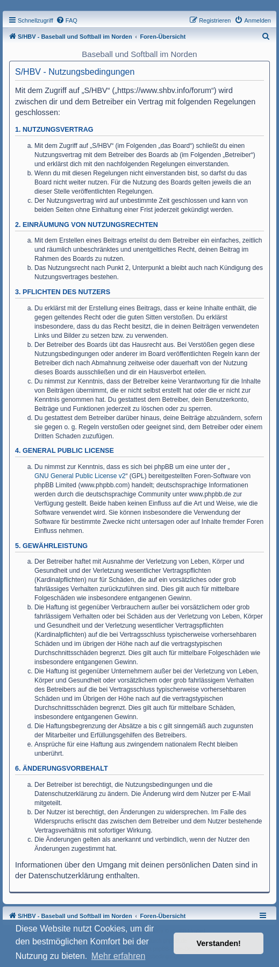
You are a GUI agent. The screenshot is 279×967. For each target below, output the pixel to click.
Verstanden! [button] (219, 943)
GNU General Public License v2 (79, 476)
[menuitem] (66, 20)
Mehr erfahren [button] (118, 956)
